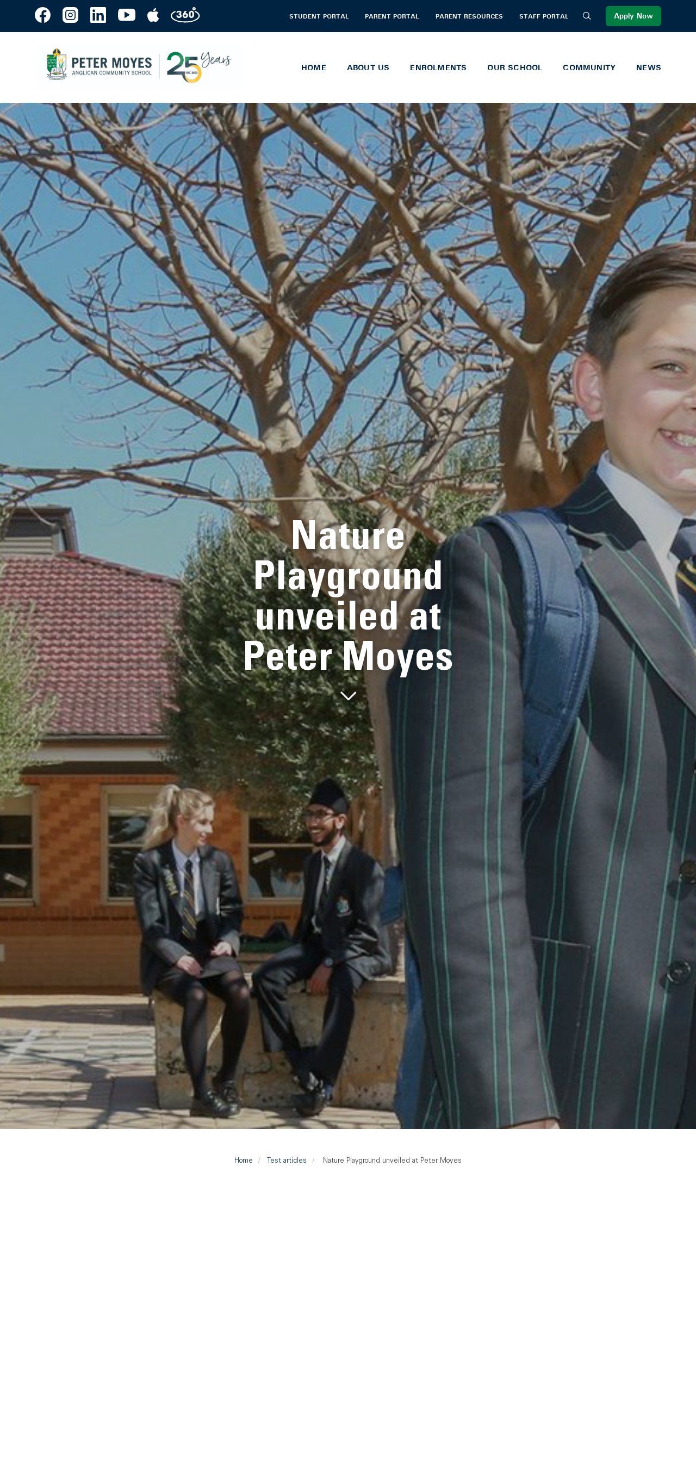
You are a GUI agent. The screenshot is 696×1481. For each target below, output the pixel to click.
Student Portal (319, 16)
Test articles (287, 1160)
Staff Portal (543, 16)
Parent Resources (469, 16)
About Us (368, 67)
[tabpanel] (348, 610)
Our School (514, 67)
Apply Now (633, 16)
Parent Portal (392, 16)
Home (313, 67)
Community (589, 67)
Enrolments (438, 67)
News (648, 67)
